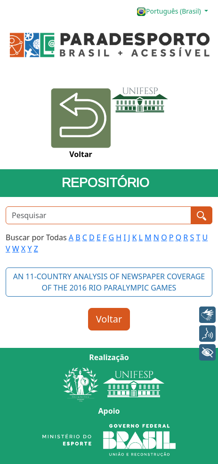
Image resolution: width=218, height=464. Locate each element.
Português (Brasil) (169, 11)
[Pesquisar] (98, 215)
